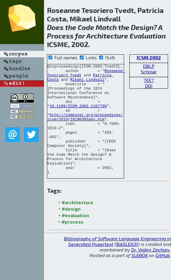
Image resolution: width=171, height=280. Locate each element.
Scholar (149, 71)
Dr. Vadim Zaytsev (150, 271)
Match (106, 27)
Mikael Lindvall (87, 82)
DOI (149, 85)
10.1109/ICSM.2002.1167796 (78, 114)
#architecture (77, 224)
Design (142, 27)
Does (55, 27)
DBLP (149, 66)
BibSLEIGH (127, 266)
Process (60, 35)
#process (72, 244)
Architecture (107, 35)
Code (86, 27)
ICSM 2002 (149, 57)
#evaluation (75, 237)
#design (71, 231)
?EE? (148, 80)
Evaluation (148, 35)
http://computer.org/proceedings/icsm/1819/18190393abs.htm (85, 128)
